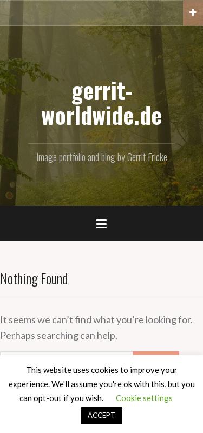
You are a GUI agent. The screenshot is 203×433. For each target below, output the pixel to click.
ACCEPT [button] (101, 415)
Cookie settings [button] (144, 398)
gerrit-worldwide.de (101, 102)
